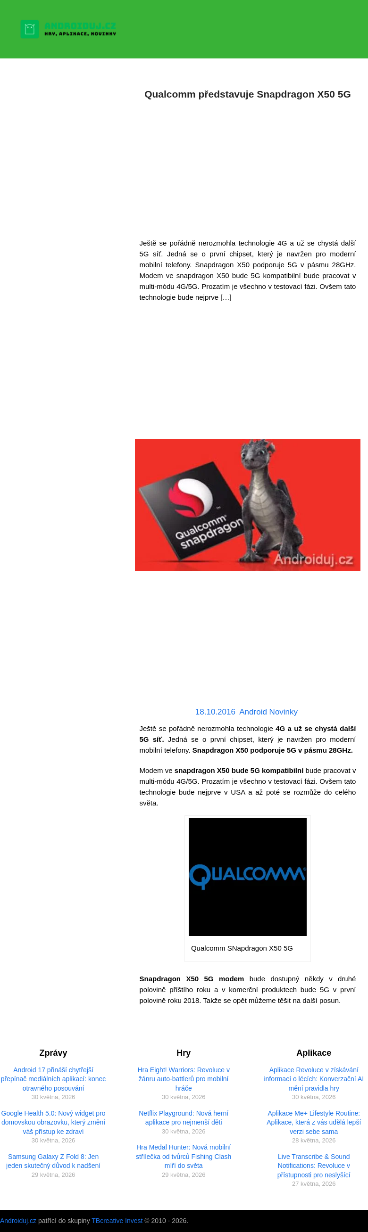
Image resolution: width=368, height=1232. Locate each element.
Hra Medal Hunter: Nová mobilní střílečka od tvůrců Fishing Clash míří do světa (183, 1156)
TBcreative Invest (117, 1220)
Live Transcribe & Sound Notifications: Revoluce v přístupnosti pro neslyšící (314, 1166)
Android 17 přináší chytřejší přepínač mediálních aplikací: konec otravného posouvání (53, 1079)
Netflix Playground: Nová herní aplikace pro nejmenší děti (183, 1117)
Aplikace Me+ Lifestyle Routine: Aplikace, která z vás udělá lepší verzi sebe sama (314, 1122)
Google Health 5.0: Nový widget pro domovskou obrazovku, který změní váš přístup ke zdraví (53, 1122)
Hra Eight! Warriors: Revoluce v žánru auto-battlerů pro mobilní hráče (183, 1079)
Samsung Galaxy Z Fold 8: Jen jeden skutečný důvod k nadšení (53, 1161)
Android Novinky (268, 711)
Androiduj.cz (18, 1220)
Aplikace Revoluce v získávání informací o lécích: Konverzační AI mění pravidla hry (314, 1079)
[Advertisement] (248, 167)
